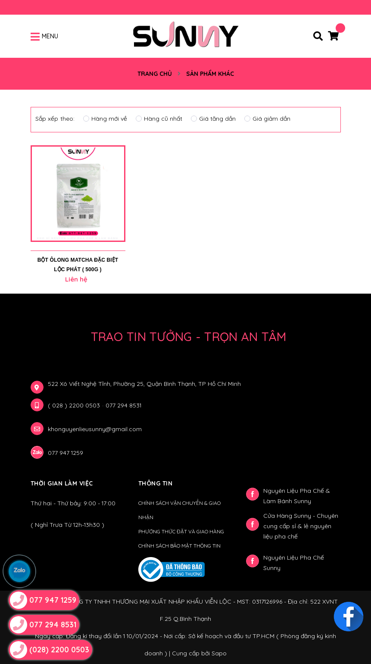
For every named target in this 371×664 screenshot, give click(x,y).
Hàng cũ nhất (159, 118)
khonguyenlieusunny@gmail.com (95, 429)
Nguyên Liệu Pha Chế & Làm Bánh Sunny (296, 496)
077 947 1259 (65, 453)
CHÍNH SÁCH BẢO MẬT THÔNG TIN (179, 545)
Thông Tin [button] (155, 483)
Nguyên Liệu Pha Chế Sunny (293, 563)
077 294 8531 (123, 405)
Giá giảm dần (267, 118)
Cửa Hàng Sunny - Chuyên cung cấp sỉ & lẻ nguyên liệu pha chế (300, 526)
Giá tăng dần (213, 118)
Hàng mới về (105, 118)
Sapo (219, 653)
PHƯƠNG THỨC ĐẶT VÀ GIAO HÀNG (181, 531)
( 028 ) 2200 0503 (75, 405)
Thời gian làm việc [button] (62, 483)
